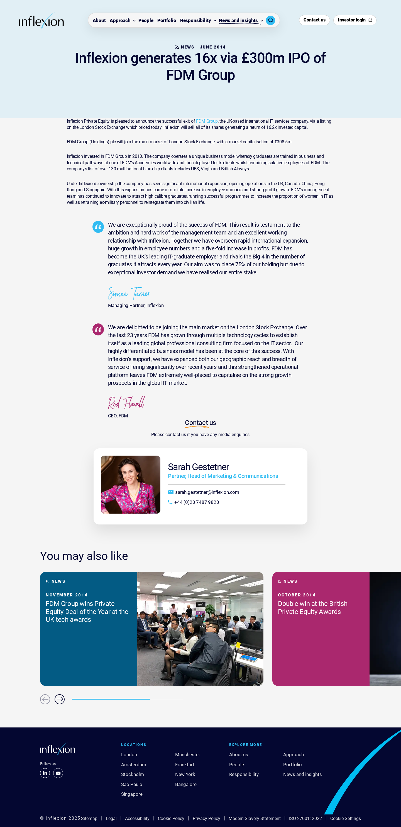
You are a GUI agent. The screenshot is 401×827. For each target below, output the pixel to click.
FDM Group (207, 121)
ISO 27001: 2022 (305, 818)
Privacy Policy (206, 818)
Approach (120, 20)
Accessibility (137, 818)
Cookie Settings (345, 818)
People (145, 20)
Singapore (132, 794)
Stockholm (132, 774)
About (99, 20)
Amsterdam (133, 764)
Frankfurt (184, 764)
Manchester (187, 754)
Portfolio (166, 20)
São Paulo (131, 784)
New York (185, 774)
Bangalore (186, 784)
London (129, 754)
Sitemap (89, 818)
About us (238, 754)
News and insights (238, 20)
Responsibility (195, 20)
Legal (111, 818)
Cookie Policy (171, 818)
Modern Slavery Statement (255, 818)
